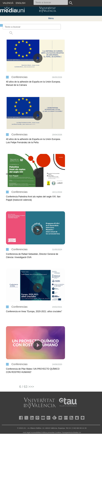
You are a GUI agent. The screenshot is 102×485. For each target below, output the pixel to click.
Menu (51, 18)
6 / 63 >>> (26, 387)
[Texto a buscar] (32, 26)
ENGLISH (20, 3)
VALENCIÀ (8, 3)
